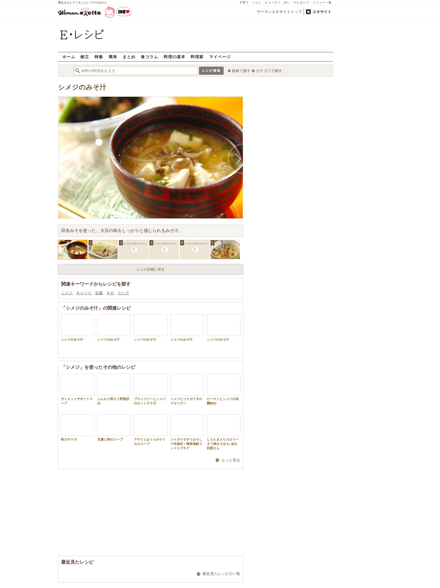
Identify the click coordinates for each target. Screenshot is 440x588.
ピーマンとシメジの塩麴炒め (223, 389)
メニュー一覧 (322, 2)
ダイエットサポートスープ (77, 389)
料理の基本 (174, 56)
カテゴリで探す (269, 71)
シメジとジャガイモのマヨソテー (187, 389)
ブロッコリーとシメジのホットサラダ (150, 389)
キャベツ (84, 293)
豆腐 (99, 293)
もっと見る (230, 460)
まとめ (129, 56)
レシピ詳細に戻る (151, 269)
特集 (98, 56)
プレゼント (301, 2)
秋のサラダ (77, 427)
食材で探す (241, 71)
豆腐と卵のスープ (114, 427)
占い (287, 2)
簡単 (113, 56)
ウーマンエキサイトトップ (279, 12)
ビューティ (273, 2)
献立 (85, 56)
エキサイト (322, 12)
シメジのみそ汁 (82, 87)
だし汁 (123, 293)
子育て (244, 2)
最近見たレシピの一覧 (221, 573)
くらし (257, 2)
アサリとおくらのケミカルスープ (150, 429)
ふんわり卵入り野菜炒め (114, 389)
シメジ (67, 293)
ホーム (68, 56)
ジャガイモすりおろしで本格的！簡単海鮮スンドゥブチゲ (187, 432)
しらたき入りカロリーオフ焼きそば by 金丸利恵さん (223, 432)
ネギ (110, 293)
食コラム (149, 56)
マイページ (220, 56)
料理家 (197, 56)
